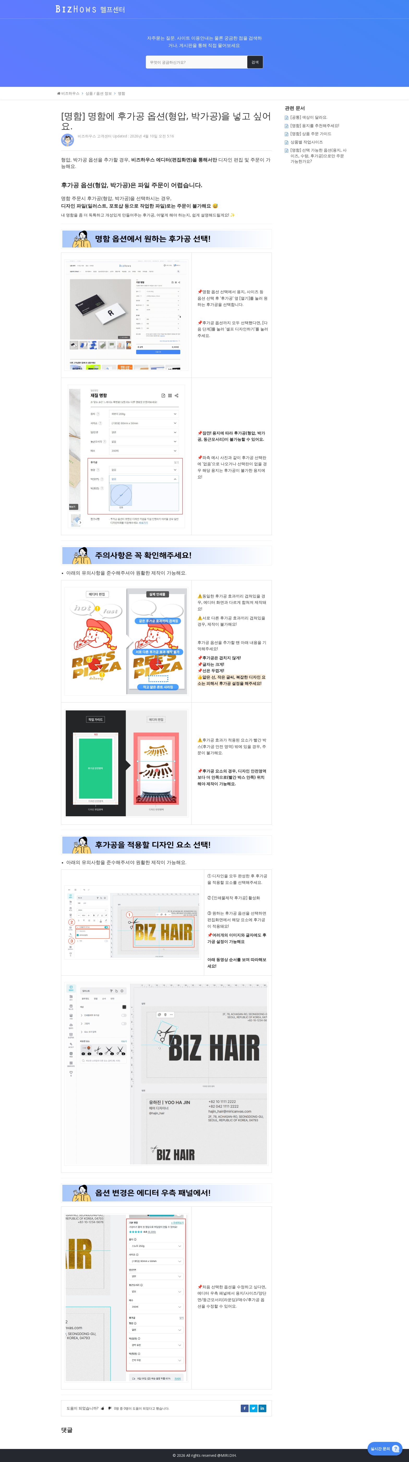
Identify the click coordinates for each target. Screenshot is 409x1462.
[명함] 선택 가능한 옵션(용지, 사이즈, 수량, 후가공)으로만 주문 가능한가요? (319, 155)
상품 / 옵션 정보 (99, 93)
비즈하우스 (70, 93)
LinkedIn (262, 1408)
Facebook (245, 1408)
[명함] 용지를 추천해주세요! (315, 125)
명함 (121, 93)
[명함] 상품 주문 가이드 (311, 133)
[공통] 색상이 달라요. (309, 117)
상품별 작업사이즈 (307, 142)
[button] (102, 1408)
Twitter (253, 1408)
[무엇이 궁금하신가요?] (204, 62)
